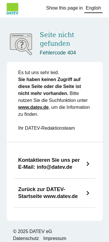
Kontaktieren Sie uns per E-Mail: (49, 163)
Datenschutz (26, 238)
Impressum (54, 238)
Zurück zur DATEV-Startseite (48, 192)
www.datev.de (33, 107)
